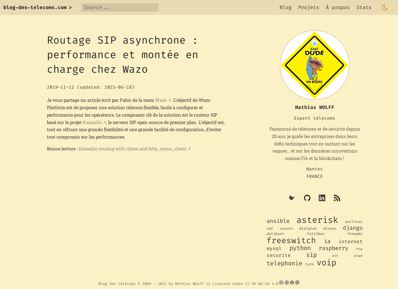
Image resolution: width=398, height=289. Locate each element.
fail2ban (315, 233)
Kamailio (92, 122)
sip (311, 255)
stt (335, 255)
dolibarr (275, 233)
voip (326, 262)
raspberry (333, 248)
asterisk (317, 220)
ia (327, 241)
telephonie (284, 263)
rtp (359, 248)
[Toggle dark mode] (384, 7)
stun (358, 255)
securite (279, 255)
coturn (286, 228)
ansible (278, 221)
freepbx (355, 233)
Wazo (161, 100)
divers (330, 228)
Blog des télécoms (117, 283)
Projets (308, 7)
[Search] (119, 7)
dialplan (308, 228)
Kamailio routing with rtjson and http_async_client (133, 148)
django (353, 228)
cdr (270, 228)
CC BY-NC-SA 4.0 (261, 283)
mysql (274, 248)
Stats (364, 7)
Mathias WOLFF (189, 283)
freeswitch (291, 240)
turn (309, 264)
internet (350, 242)
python (300, 248)
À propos (338, 7)
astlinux (354, 221)
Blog (286, 7)
